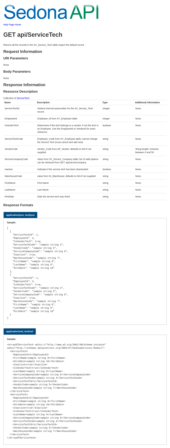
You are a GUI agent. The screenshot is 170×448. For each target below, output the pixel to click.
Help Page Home (12, 24)
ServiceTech (23, 98)
